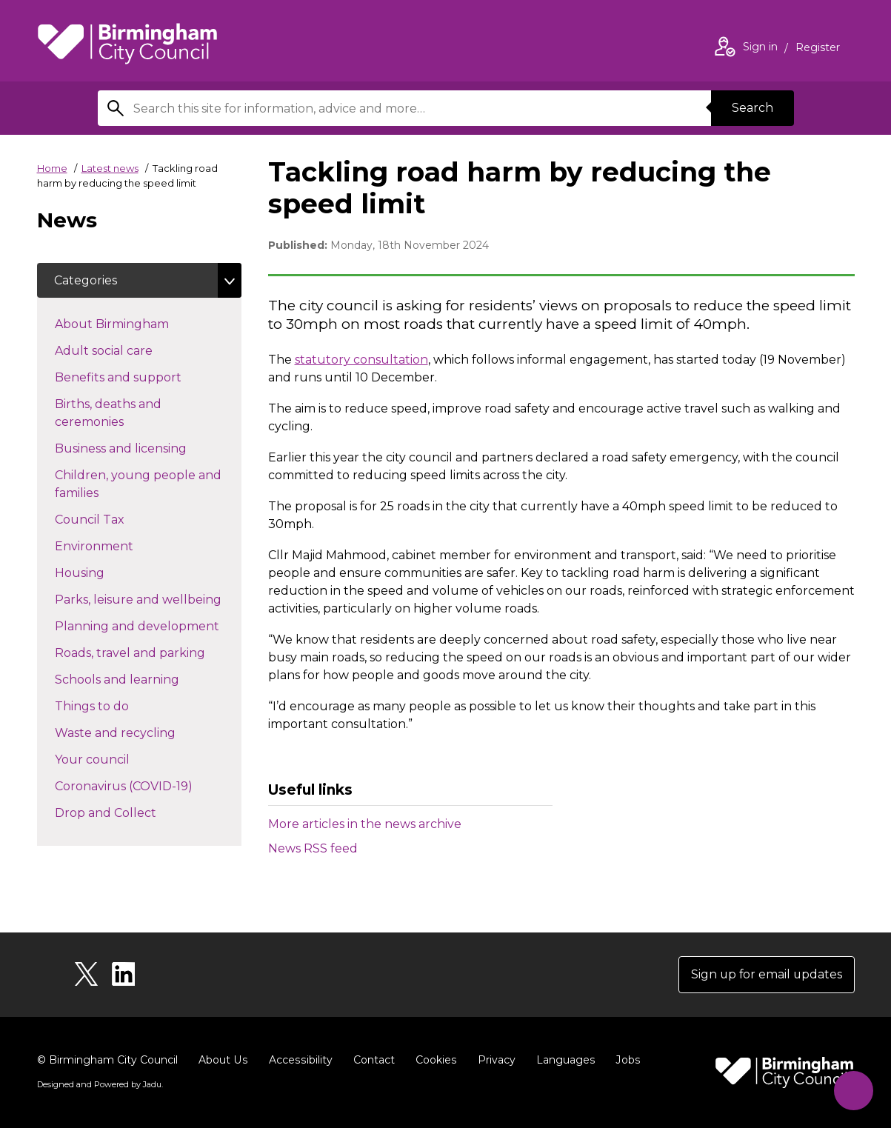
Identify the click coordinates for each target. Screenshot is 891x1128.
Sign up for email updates (765, 974)
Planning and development (148, 626)
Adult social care (130, 350)
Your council (118, 759)
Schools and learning (143, 679)
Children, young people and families (138, 485)
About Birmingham (138, 324)
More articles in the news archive (364, 824)
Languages (562, 1060)
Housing (106, 572)
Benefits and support (144, 377)
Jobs (623, 1060)
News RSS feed (313, 848)
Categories (86, 280)
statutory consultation (361, 360)
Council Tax (116, 519)
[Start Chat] (852, 1089)
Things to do (118, 706)
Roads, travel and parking (148, 652)
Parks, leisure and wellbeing (148, 599)
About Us (222, 1060)
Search (752, 108)
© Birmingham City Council (107, 1060)
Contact (371, 1060)
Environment (120, 546)
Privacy (493, 1060)
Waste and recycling (141, 732)
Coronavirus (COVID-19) (148, 786)
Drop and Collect (132, 812)
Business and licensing (147, 448)
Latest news (110, 168)
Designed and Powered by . (100, 1084)
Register (817, 49)
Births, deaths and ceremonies (115, 414)
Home (52, 168)
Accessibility (298, 1060)
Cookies (433, 1060)
